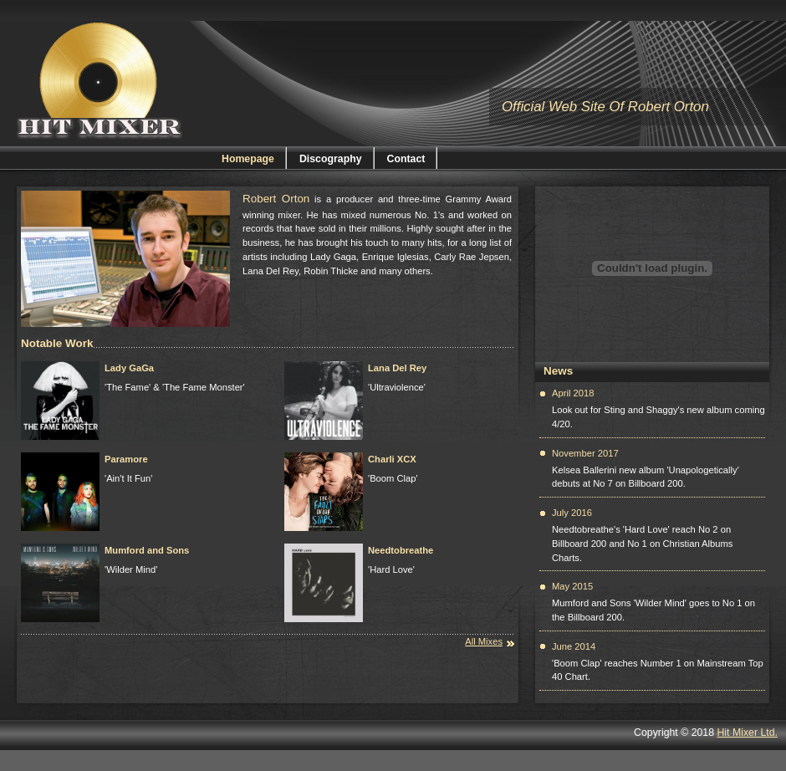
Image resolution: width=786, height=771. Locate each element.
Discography (330, 159)
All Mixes (484, 641)
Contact (406, 159)
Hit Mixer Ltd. (747, 732)
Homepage (248, 159)
